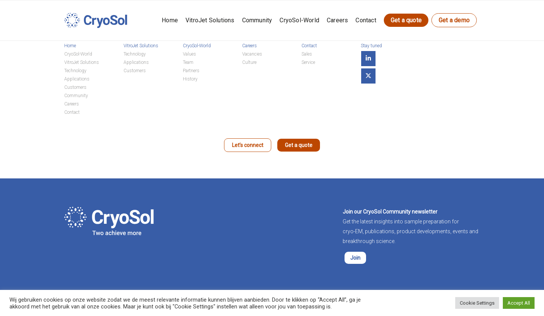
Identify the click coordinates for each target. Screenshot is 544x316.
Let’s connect (247, 145)
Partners (191, 70)
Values (189, 54)
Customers (75, 87)
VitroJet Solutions (210, 20)
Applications (77, 79)
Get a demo (454, 20)
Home (170, 20)
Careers (337, 20)
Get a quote (406, 20)
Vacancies (252, 54)
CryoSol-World (299, 20)
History (190, 79)
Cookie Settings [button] (477, 303)
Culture (249, 62)
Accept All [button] (518, 303)
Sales (306, 54)
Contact (365, 20)
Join (355, 258)
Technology (75, 70)
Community (257, 20)
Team (188, 62)
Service (308, 62)
